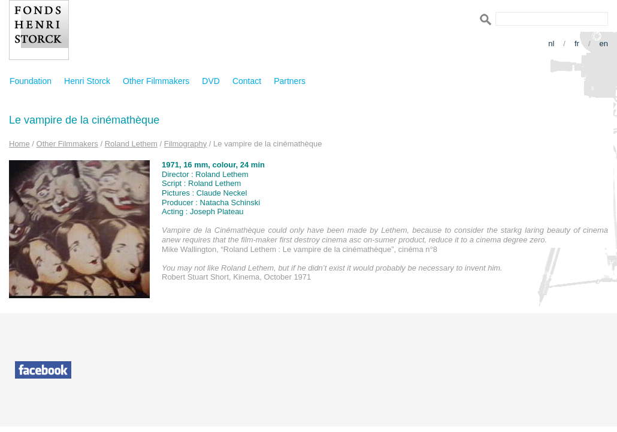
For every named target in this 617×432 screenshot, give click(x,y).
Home (19, 143)
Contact (246, 81)
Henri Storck (87, 81)
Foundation (31, 81)
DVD (211, 81)
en (604, 43)
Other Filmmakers (156, 81)
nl (551, 43)
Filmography (185, 143)
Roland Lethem (131, 143)
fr (576, 43)
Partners (290, 81)
